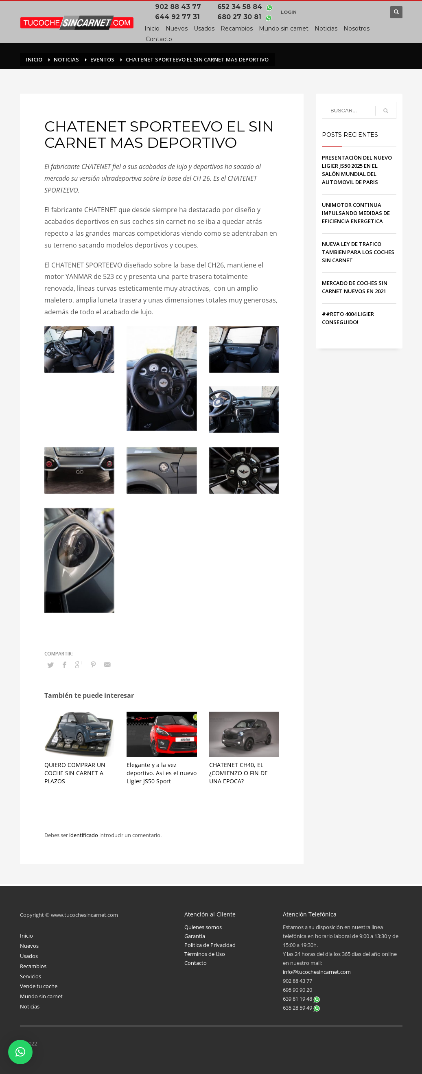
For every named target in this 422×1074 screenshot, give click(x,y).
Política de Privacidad (210, 945)
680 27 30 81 (240, 17)
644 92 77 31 (179, 17)
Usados (29, 956)
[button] (20, 1052)
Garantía (194, 936)
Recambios (33, 966)
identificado (84, 835)
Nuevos (29, 945)
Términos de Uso (204, 954)
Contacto (195, 963)
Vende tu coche (38, 986)
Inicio (26, 935)
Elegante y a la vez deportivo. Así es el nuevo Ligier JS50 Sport (162, 773)
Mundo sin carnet (41, 996)
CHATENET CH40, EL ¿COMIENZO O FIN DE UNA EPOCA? (238, 773)
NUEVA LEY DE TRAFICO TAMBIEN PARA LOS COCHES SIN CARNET (358, 252)
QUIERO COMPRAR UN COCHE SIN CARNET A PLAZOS (74, 773)
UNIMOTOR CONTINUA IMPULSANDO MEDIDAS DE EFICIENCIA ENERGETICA (356, 213)
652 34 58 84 (240, 7)
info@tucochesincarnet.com (317, 971)
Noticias (29, 1006)
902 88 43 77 (180, 7)
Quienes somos (203, 927)
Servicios (30, 976)
